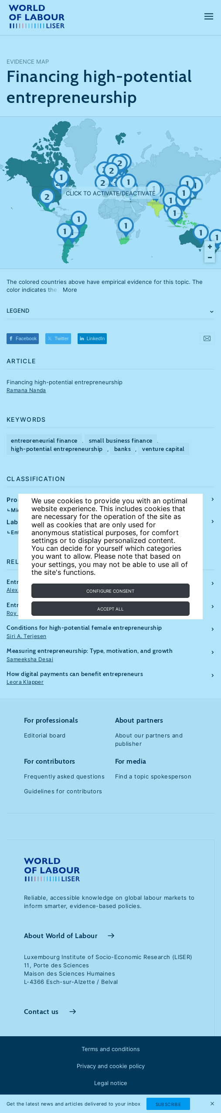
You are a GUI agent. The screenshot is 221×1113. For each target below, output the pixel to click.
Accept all (110, 608)
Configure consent (110, 591)
